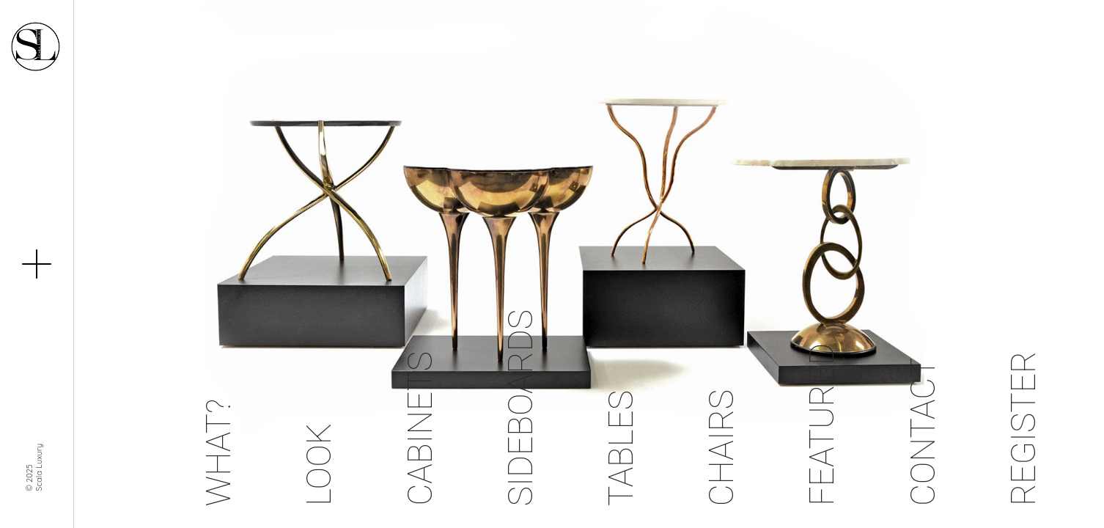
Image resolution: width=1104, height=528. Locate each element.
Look (319, 464)
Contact (923, 432)
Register (1023, 428)
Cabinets (420, 428)
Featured (822, 424)
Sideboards (520, 407)
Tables (621, 448)
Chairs (721, 447)
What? (218, 453)
